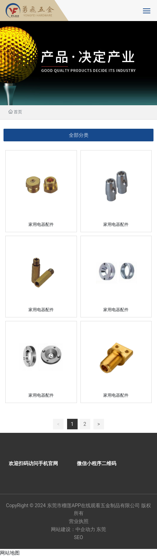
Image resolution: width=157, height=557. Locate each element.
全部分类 (79, 135)
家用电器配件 (41, 224)
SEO (78, 537)
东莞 (101, 529)
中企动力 (85, 529)
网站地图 (10, 553)
